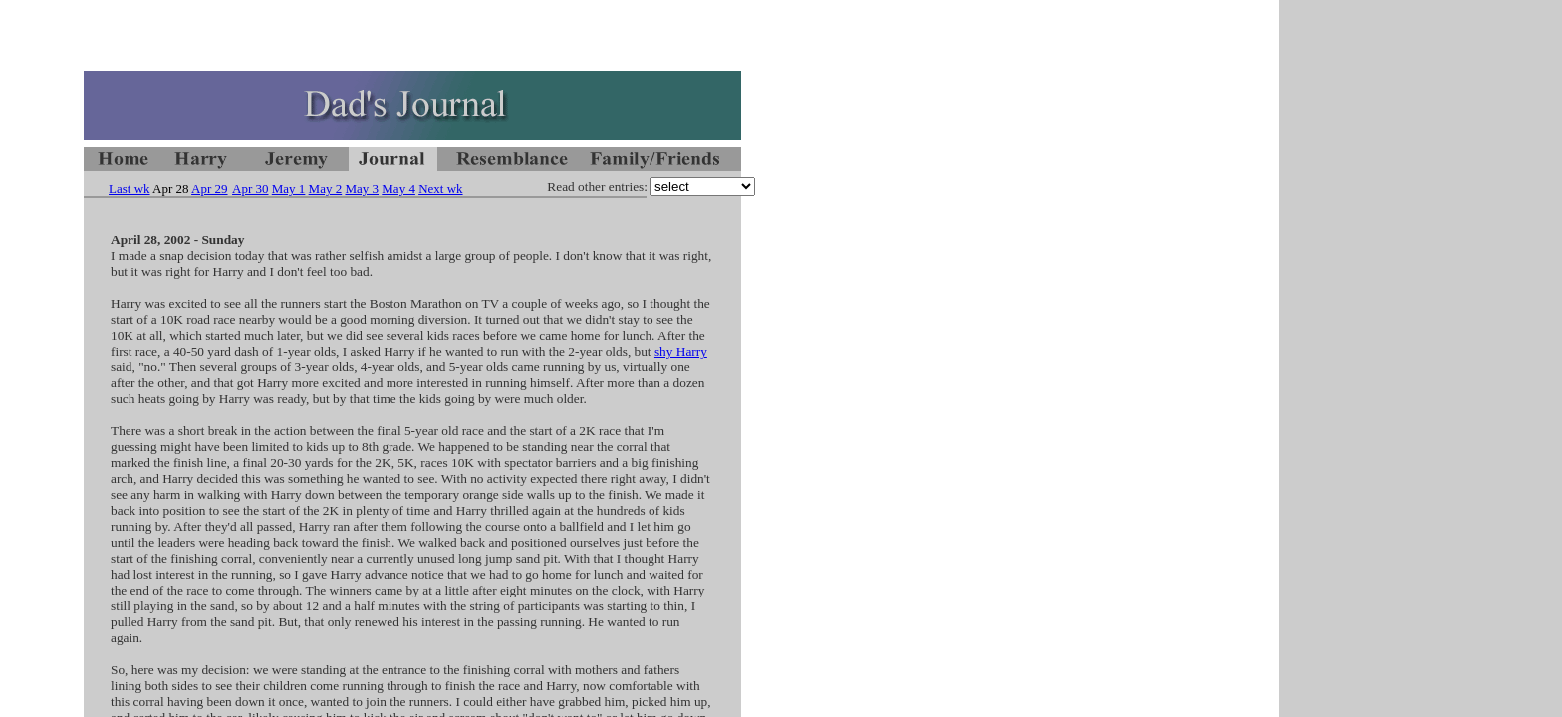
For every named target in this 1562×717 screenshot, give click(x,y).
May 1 (289, 188)
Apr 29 (209, 188)
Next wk (440, 188)
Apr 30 (250, 188)
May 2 (326, 188)
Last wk (129, 188)
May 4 (398, 188)
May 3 (362, 188)
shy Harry (680, 351)
